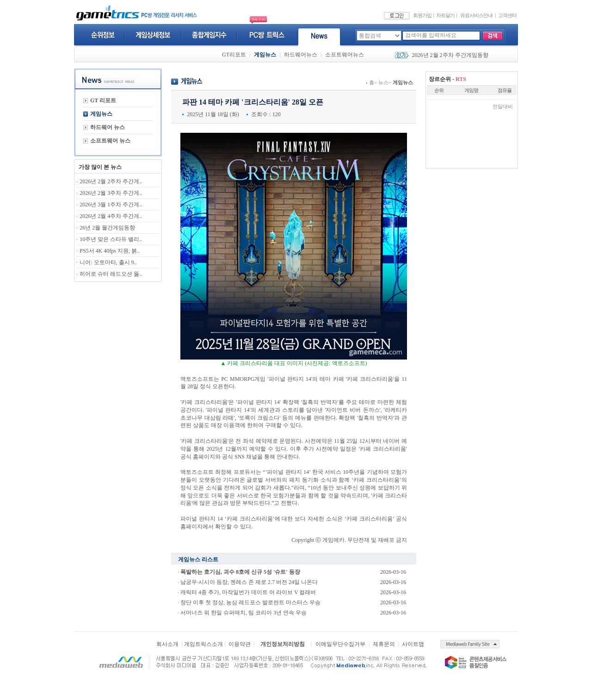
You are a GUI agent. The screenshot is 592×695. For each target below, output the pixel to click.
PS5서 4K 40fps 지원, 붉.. (110, 251)
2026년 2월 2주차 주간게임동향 (450, 55)
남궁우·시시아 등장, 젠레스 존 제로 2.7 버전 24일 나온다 (249, 582)
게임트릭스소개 (203, 644)
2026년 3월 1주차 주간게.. (111, 204)
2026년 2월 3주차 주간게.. (111, 193)
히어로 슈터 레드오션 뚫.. (111, 274)
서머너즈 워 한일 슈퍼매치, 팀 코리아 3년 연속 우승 (243, 612)
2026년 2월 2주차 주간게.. (111, 181)
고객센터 (507, 15)
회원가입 (422, 15)
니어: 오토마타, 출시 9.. (108, 262)
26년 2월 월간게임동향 (107, 227)
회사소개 (167, 644)
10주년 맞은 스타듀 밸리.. (111, 239)
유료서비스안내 (476, 15)
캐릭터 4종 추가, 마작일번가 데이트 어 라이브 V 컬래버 (248, 592)
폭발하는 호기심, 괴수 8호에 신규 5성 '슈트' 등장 (240, 572)
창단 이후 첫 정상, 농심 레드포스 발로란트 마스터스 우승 (250, 602)
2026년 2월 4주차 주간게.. (111, 216)
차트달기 (445, 15)
